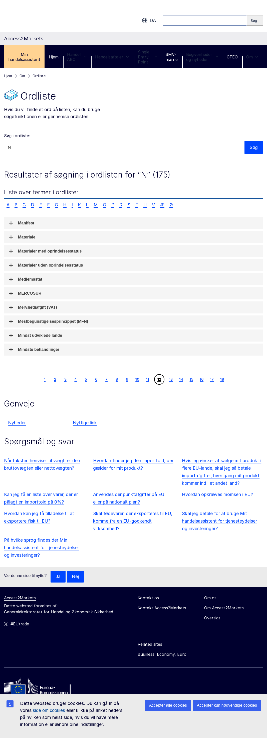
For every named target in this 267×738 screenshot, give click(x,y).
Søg (253, 147)
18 (222, 379)
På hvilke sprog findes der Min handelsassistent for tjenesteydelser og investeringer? (41, 547)
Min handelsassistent (24, 57)
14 (181, 379)
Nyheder (17, 422)
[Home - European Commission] (40, 687)
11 (147, 379)
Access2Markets (20, 598)
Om (252, 56)
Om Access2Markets (224, 608)
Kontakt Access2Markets (162, 608)
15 (191, 379)
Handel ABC (77, 57)
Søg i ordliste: (17, 135)
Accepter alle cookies (168, 705)
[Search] (255, 21)
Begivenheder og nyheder (202, 57)
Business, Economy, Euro (162, 654)
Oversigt (212, 618)
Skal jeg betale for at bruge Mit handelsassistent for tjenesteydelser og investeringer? (219, 521)
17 (212, 379)
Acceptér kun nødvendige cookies (227, 705)
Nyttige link (85, 422)
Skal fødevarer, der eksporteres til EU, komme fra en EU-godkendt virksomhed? (132, 521)
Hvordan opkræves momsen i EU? (217, 494)
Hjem (54, 56)
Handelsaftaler (112, 56)
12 (159, 379)
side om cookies (49, 710)
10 (137, 379)
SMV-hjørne (171, 57)
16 (201, 379)
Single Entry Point (147, 56)
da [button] (149, 21)
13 (171, 379)
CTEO (232, 56)
